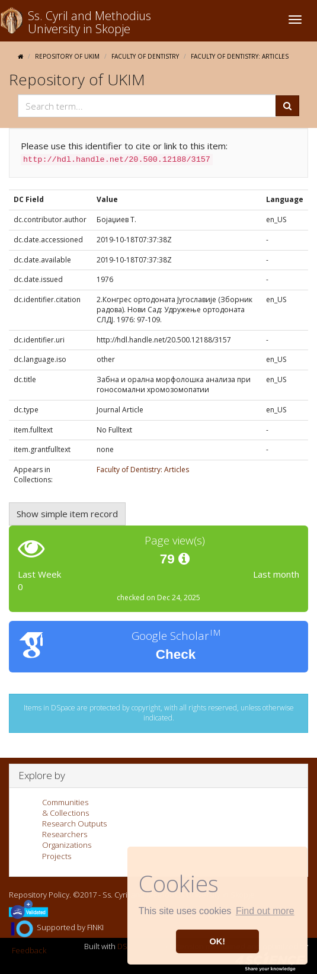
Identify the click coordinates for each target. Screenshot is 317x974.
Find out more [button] (265, 911)
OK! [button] (217, 941)
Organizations (66, 845)
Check (176, 654)
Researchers (64, 834)
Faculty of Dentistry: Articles (240, 56)
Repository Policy (39, 894)
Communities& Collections (65, 807)
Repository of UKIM (67, 56)
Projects (56, 856)
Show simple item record (67, 514)
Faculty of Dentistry (145, 56)
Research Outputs (74, 823)
